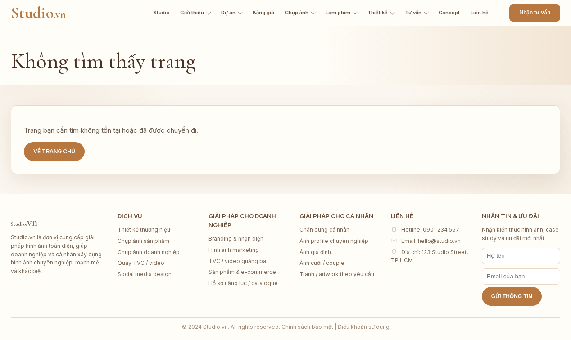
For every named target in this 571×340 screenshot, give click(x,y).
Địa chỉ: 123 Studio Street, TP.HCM (429, 256)
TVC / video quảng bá (237, 261)
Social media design (145, 274)
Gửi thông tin (511, 296)
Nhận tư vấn (534, 12)
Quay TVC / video (141, 262)
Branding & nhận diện (235, 238)
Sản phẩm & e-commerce (242, 271)
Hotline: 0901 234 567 (425, 229)
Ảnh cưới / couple (321, 262)
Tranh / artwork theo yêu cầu (336, 274)
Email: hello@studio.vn (426, 240)
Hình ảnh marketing (233, 249)
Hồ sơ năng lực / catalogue (243, 283)
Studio (38, 12)
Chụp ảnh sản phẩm (143, 240)
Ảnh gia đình (315, 252)
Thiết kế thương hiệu (144, 229)
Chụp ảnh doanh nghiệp (149, 252)
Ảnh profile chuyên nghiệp (333, 240)
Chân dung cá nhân (324, 229)
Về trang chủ (54, 151)
